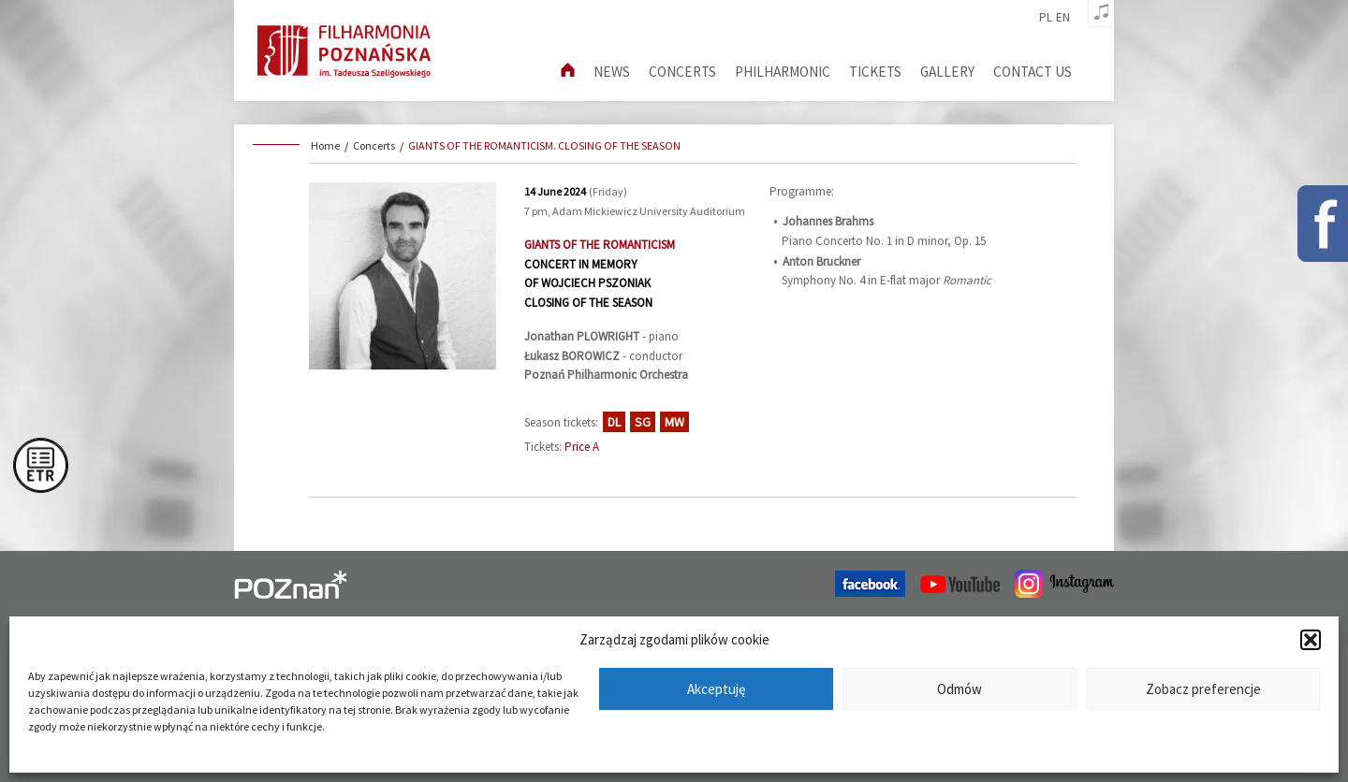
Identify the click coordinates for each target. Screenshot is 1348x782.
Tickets (875, 71)
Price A (581, 447)
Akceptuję (716, 689)
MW (674, 421)
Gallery (947, 71)
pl (1045, 17)
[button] (1310, 639)
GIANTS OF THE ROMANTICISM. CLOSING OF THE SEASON (544, 145)
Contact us (1032, 71)
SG (643, 421)
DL (614, 421)
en (1063, 17)
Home (325, 145)
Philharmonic (782, 71)
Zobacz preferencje (1203, 689)
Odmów (959, 689)
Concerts (682, 71)
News (611, 71)
